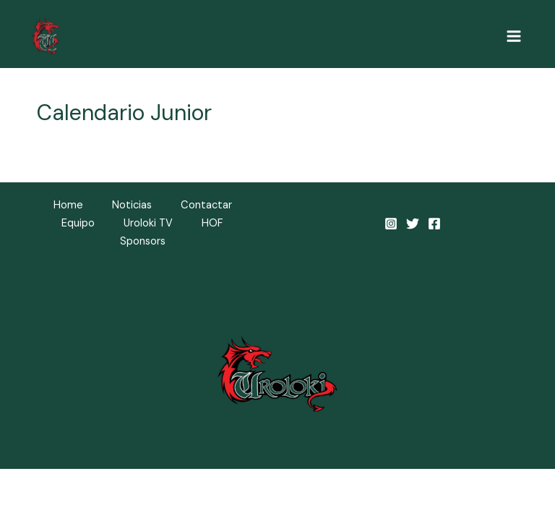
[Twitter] (412, 223)
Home (68, 205)
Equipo (78, 223)
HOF (212, 223)
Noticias (132, 205)
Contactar (206, 205)
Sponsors (142, 241)
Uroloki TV (148, 223)
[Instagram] (390, 223)
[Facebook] (434, 223)
